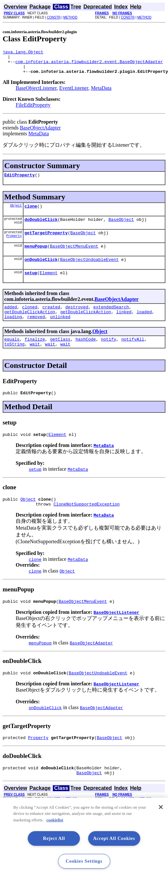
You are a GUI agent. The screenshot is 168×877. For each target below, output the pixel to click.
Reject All (54, 838)
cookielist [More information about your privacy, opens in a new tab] (54, 819)
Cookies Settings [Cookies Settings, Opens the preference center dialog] (84, 861)
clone (30, 213)
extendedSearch (111, 319)
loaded (144, 325)
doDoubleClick (40, 227)
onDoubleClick (40, 270)
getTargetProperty (46, 241)
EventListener (73, 93)
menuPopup (35, 256)
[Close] (161, 807)
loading (13, 331)
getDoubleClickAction (29, 325)
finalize (34, 355)
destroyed (76, 319)
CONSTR (53, 17)
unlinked (60, 331)
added (10, 319)
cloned (30, 319)
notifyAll (132, 355)
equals (12, 355)
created (51, 319)
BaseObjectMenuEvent (74, 256)
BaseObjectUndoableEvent (89, 270)
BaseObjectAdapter (40, 132)
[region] (84, 837)
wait (35, 360)
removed (36, 331)
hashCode (85, 355)
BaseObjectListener (36, 93)
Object (16, 212)
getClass (60, 355)
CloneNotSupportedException (86, 524)
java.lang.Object (23, 53)
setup (30, 284)
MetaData (101, 93)
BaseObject (121, 227)
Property (14, 245)
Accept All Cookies (114, 838)
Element (49, 284)
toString (14, 360)
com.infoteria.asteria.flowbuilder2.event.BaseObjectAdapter (89, 64)
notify (108, 355)
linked (123, 325)
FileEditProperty (33, 110)
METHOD (70, 17)
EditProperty (19, 180)
